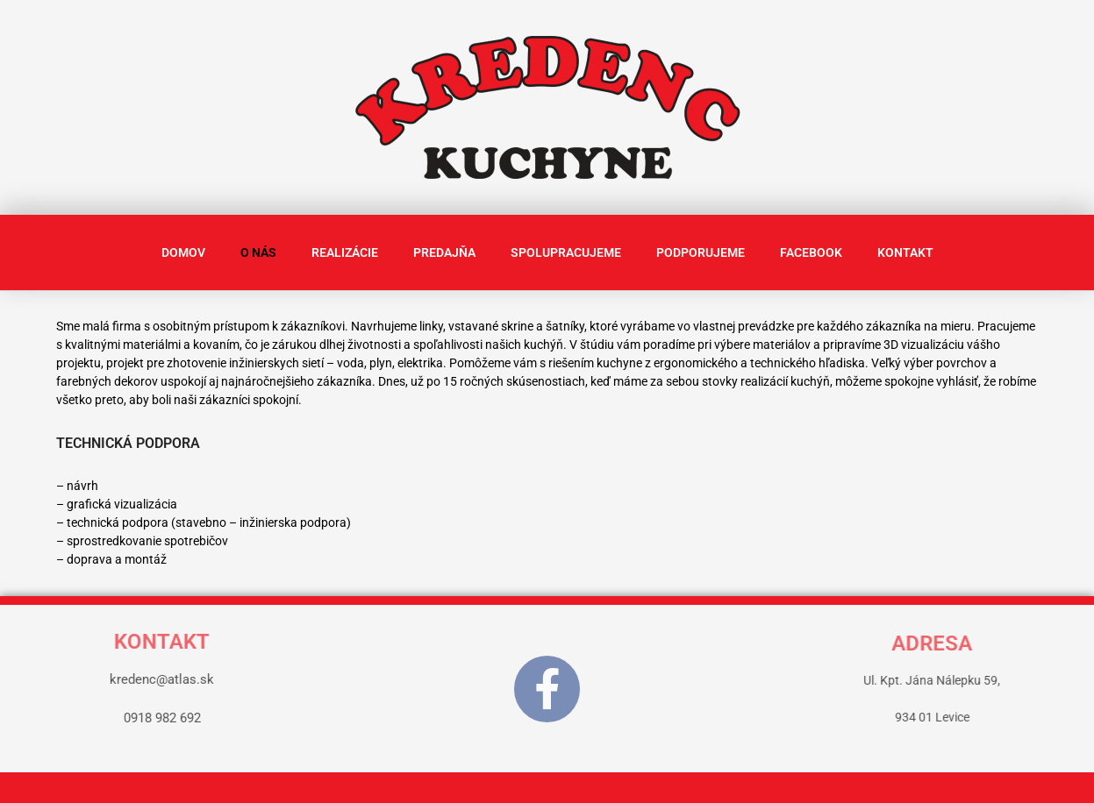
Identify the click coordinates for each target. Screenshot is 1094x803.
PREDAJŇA (444, 252)
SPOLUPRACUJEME (566, 252)
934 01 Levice (1008, 717)
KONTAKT (905, 252)
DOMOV (183, 252)
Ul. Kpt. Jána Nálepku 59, (1008, 680)
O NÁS (258, 252)
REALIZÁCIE (344, 252)
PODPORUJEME (700, 252)
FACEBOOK (811, 252)
